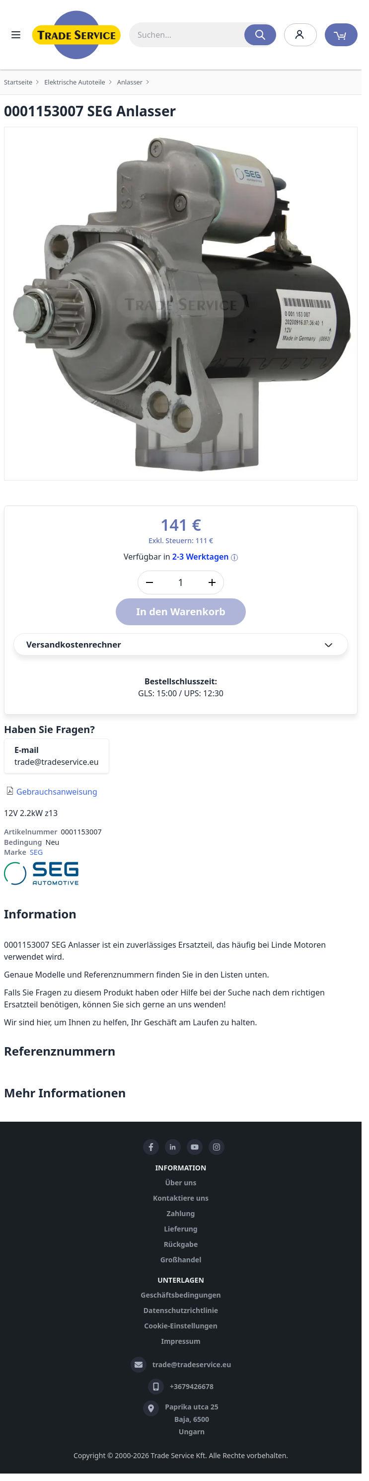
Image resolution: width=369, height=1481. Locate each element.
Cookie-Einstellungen (181, 1325)
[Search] (260, 34)
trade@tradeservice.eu (56, 761)
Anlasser (130, 82)
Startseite (18, 82)
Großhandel (181, 1259)
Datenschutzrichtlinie (181, 1310)
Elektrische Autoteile (74, 82)
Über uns (181, 1182)
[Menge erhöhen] (212, 582)
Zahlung (181, 1213)
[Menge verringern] (149, 582)
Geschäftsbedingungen (181, 1295)
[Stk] (181, 582)
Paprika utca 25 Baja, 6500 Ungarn (192, 1419)
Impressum (180, 1341)
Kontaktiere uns (181, 1198)
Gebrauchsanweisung (56, 791)
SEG (36, 852)
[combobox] (203, 35)
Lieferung (180, 1229)
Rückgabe (181, 1244)
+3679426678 (192, 1386)
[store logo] (76, 35)
